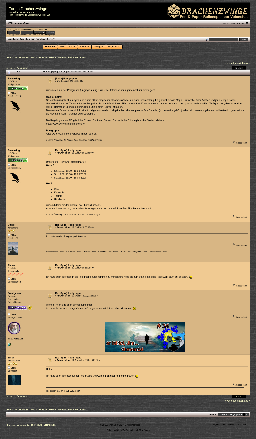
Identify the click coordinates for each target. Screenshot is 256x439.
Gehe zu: (213, 414)
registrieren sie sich (39, 30)
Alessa (11, 265)
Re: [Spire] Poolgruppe (68, 150)
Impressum (36, 425)
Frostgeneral (15, 293)
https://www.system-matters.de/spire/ (65, 123)
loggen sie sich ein (19, 30)
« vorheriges (231, 63)
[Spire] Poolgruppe (66, 78)
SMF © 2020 (117, 425)
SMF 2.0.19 (105, 425)
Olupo (11, 224)
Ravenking (14, 78)
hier (94, 133)
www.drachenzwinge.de (21, 12)
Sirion (11, 357)
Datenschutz (49, 425)
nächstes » (244, 63)
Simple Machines (132, 425)
